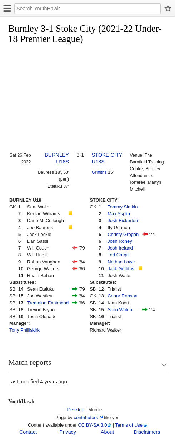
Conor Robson (123, 295)
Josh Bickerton (123, 220)
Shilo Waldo (120, 309)
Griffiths (99, 172)
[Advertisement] (91, 98)
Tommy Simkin (123, 207)
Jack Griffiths (121, 268)
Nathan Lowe (121, 262)
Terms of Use (128, 425)
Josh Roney (120, 241)
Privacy (67, 432)
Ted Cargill (118, 254)
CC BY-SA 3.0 (92, 425)
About (107, 432)
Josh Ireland (120, 248)
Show (157, 365)
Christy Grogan (123, 234)
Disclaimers (147, 432)
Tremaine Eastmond (48, 303)
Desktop (76, 409)
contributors (86, 417)
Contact (28, 432)
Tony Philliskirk (24, 330)
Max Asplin (119, 213)
